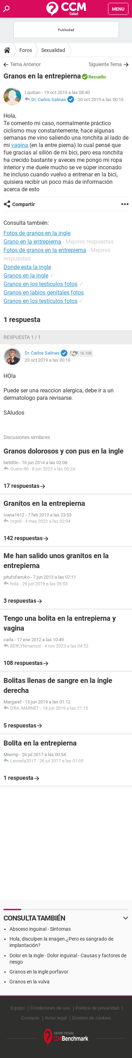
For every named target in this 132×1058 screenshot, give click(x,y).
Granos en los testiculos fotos (40, 284)
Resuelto (97, 77)
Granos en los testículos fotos (40, 301)
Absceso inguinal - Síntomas (40, 929)
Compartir (23, 204)
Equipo (18, 1008)
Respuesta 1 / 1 (22, 337)
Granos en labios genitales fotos (44, 292)
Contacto (30, 1018)
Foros (25, 50)
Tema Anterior (25, 64)
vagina (19, 145)
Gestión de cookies (91, 1018)
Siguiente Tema (105, 64)
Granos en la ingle (26, 275)
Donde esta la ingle (27, 267)
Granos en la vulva (30, 981)
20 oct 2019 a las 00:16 (101, 99)
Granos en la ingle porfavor (39, 972)
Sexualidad (53, 50)
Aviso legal (56, 1018)
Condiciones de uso (50, 1008)
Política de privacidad (97, 1008)
